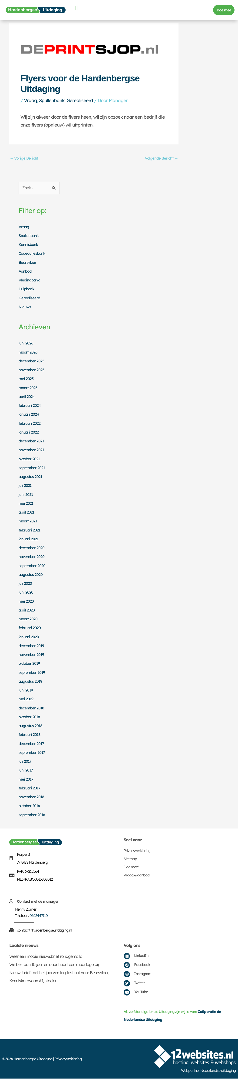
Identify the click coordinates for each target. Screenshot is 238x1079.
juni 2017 (26, 770)
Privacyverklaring (137, 851)
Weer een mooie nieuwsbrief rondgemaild (45, 957)
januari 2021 (29, 539)
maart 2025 (28, 388)
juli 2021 (25, 486)
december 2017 (32, 744)
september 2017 (32, 752)
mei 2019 (26, 699)
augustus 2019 (31, 681)
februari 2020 (30, 628)
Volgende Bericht (161, 158)
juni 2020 (26, 592)
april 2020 (27, 610)
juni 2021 (26, 494)
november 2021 (32, 450)
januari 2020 (29, 637)
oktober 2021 (30, 459)
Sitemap (130, 859)
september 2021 (32, 468)
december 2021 (32, 441)
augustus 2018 (31, 726)
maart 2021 (28, 521)
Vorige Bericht (24, 158)
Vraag (30, 100)
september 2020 (32, 566)
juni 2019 (26, 690)
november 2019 (32, 655)
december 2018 (32, 708)
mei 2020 (26, 601)
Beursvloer (28, 262)
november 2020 (32, 557)
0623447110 (39, 916)
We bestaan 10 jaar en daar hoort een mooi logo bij (54, 965)
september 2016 (32, 815)
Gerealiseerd (79, 100)
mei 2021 (26, 503)
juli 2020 (25, 583)
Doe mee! (131, 867)
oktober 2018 (30, 717)
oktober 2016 (30, 806)
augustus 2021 (31, 477)
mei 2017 (26, 779)
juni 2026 (26, 343)
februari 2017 (30, 788)
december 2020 (32, 548)
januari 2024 (29, 414)
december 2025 (32, 361)
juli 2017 (25, 761)
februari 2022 (30, 423)
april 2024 (27, 396)
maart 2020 (28, 619)
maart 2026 (28, 352)
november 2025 (32, 370)
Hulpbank (27, 289)
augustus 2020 (31, 574)
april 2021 (27, 512)
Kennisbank (29, 245)
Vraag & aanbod (136, 875)
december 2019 (32, 646)
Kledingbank (29, 280)
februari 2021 (30, 530)
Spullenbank (51, 100)
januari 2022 (29, 432)
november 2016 (32, 797)
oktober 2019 (30, 663)
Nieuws (25, 307)
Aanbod (25, 271)
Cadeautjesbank (33, 253)
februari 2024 (30, 406)
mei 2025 (26, 379)
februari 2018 (30, 735)
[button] (76, 8)
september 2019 (32, 672)
